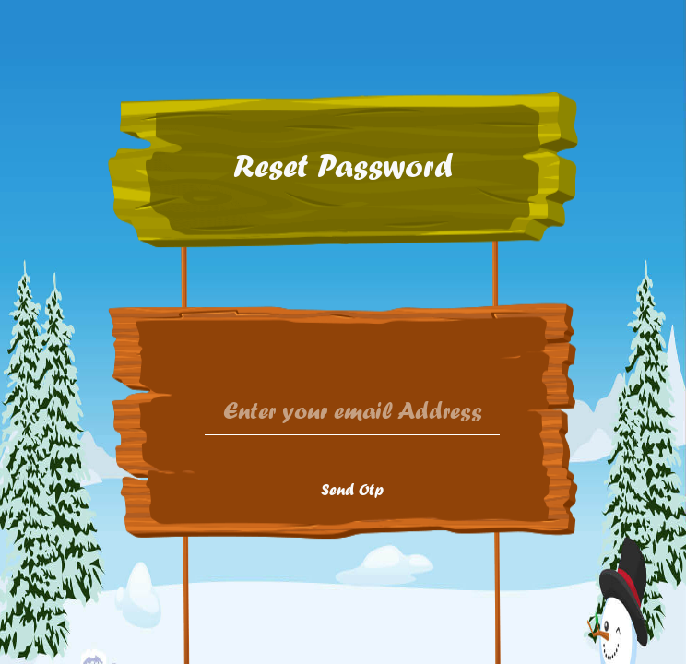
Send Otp (352, 489)
